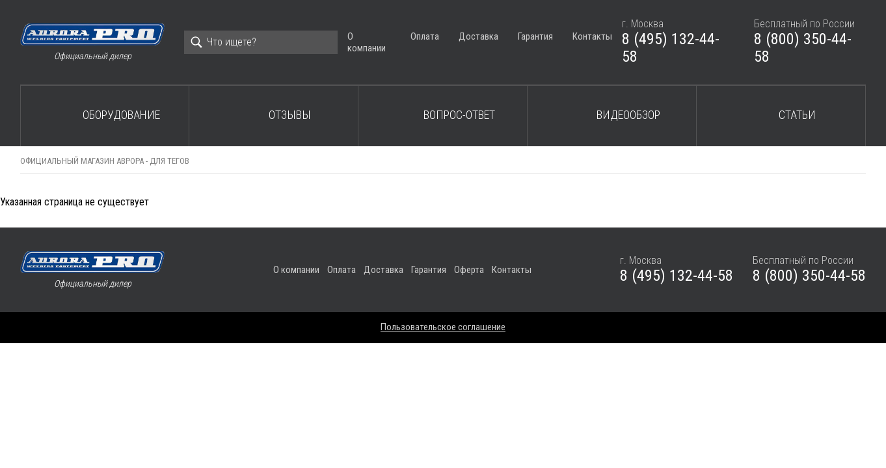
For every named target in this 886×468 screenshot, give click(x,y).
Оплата (424, 36)
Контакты (592, 36)
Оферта (469, 270)
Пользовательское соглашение (443, 327)
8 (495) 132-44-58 (670, 48)
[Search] (261, 42)
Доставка (478, 36)
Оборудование (121, 115)
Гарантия (535, 36)
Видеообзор (628, 115)
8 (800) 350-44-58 (803, 48)
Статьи (797, 115)
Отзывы (290, 115)
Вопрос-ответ (459, 115)
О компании (366, 42)
